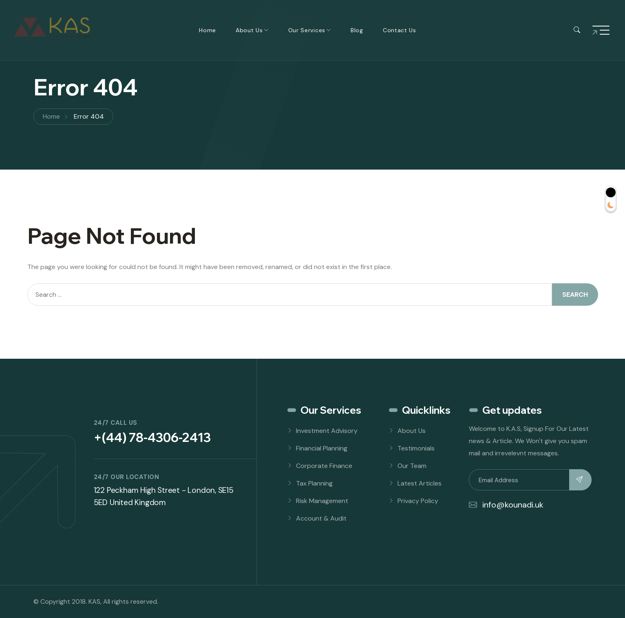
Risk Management (322, 501)
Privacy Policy (418, 501)
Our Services (306, 30)
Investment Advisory (327, 430)
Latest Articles (420, 483)
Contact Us (399, 30)
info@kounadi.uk (506, 504)
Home (207, 30)
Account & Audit (321, 518)
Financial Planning (321, 448)
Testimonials (416, 448)
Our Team (412, 465)
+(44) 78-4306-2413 (152, 437)
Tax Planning (314, 483)
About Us (249, 30)
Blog (357, 30)
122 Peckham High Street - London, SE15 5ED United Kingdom (164, 496)
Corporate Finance (324, 465)
